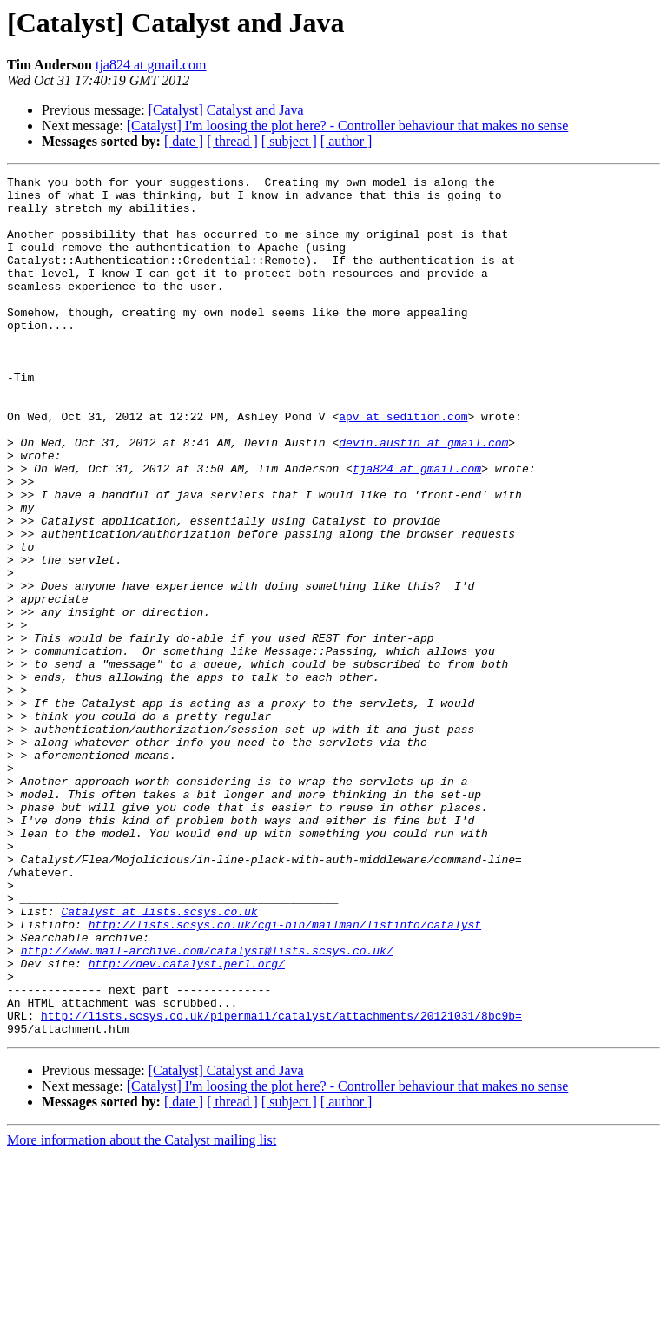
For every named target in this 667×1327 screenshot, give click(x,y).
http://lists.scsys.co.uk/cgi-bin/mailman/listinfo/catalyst (285, 1075)
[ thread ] (232, 141)
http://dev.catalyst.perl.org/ (187, 1122)
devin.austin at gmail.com (423, 497)
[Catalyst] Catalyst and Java (226, 109)
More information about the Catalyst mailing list (141, 1311)
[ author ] (346, 141)
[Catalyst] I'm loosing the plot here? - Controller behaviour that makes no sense (348, 125)
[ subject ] (289, 141)
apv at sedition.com (403, 465)
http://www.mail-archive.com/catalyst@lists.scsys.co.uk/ (207, 1106)
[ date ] (183, 141)
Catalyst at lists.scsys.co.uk (159, 1059)
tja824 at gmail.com (151, 64)
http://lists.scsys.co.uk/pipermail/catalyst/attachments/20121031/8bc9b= (281, 1184)
